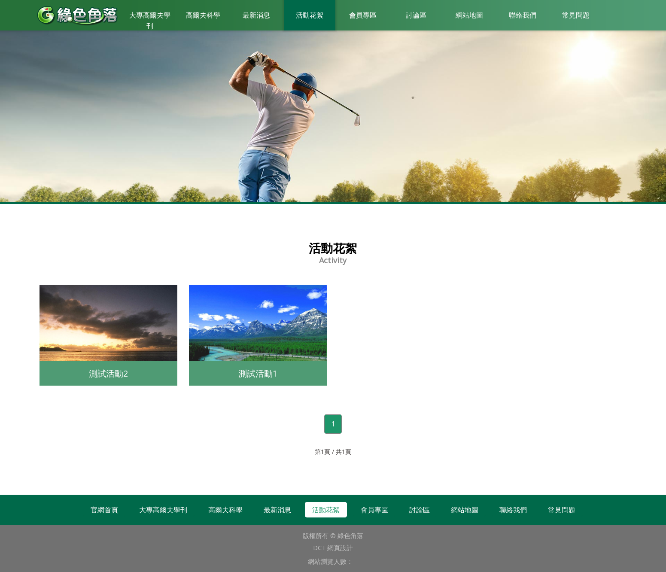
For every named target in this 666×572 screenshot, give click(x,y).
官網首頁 (104, 509)
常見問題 (576, 15)
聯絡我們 (522, 15)
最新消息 (256, 15)
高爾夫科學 (203, 15)
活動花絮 (309, 15)
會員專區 (363, 15)
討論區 (416, 15)
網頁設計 (340, 547)
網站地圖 (469, 15)
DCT (319, 547)
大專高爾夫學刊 (149, 20)
